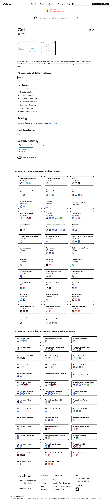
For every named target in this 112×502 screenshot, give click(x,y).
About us (51, 4)
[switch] (19, 157)
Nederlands (35, 498)
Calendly (20, 77)
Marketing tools (58, 489)
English (15, 498)
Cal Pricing (53, 123)
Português (88, 498)
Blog (68, 4)
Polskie (83, 498)
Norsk (19, 498)
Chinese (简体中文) (59, 498)
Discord (33, 4)
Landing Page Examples (61, 483)
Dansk (23, 498)
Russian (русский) (96, 498)
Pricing (60, 4)
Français (46, 498)
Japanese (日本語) (75, 498)
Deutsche (28, 498)
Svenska (41, 498)
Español (51, 498)
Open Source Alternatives (62, 486)
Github (42, 4)
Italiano (68, 498)
